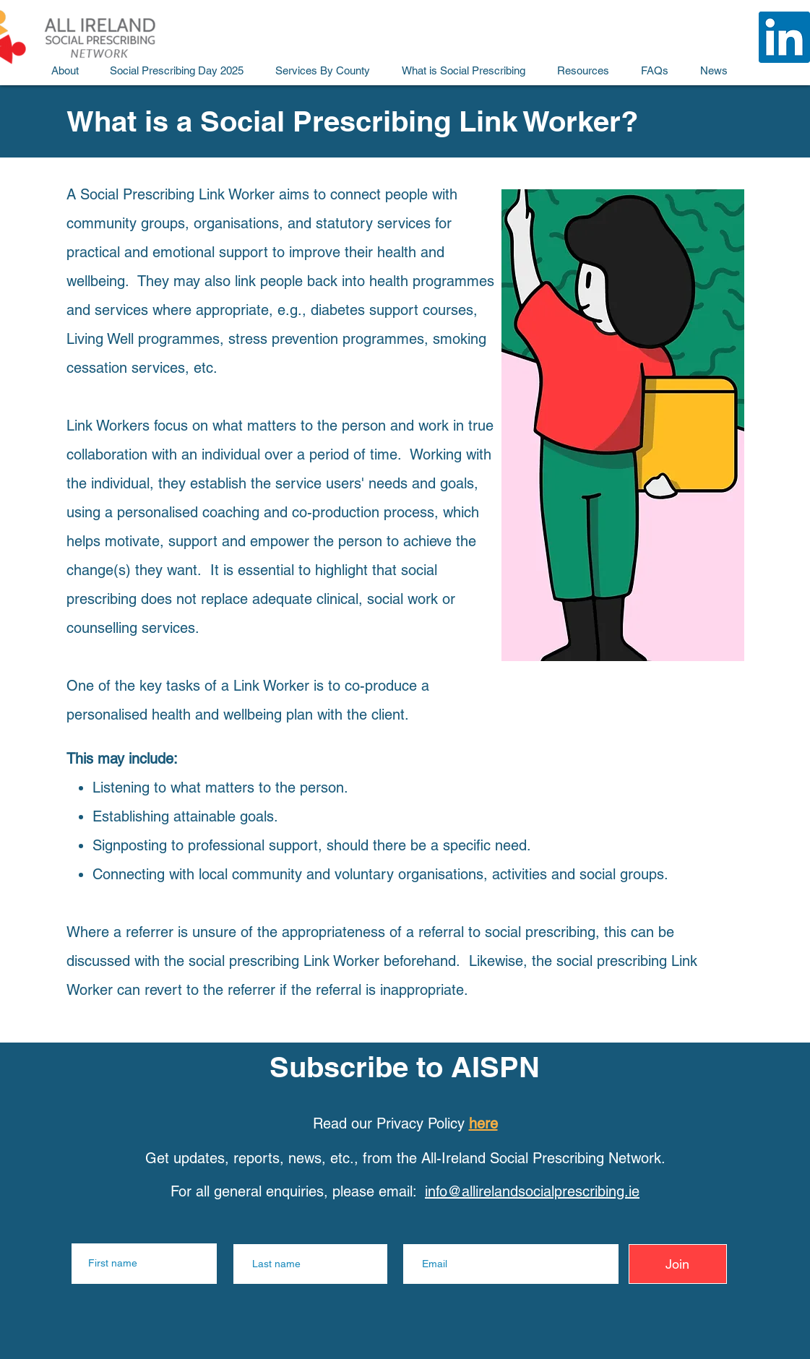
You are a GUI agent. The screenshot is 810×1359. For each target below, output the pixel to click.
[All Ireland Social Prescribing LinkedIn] (784, 37)
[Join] (678, 1264)
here (483, 1123)
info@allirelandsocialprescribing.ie (532, 1191)
